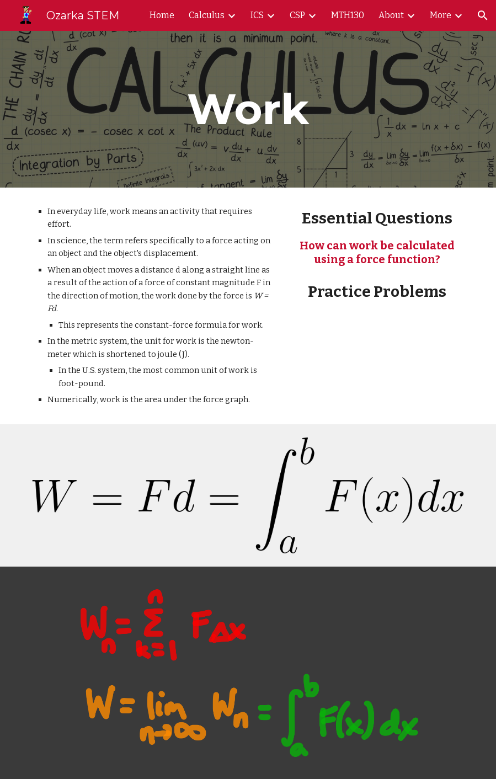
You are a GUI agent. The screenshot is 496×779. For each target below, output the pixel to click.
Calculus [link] (207, 15)
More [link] (440, 15)
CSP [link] (297, 15)
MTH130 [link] (347, 15)
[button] (483, 15)
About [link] (391, 15)
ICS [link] (257, 15)
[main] (248, 109)
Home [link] (162, 15)
